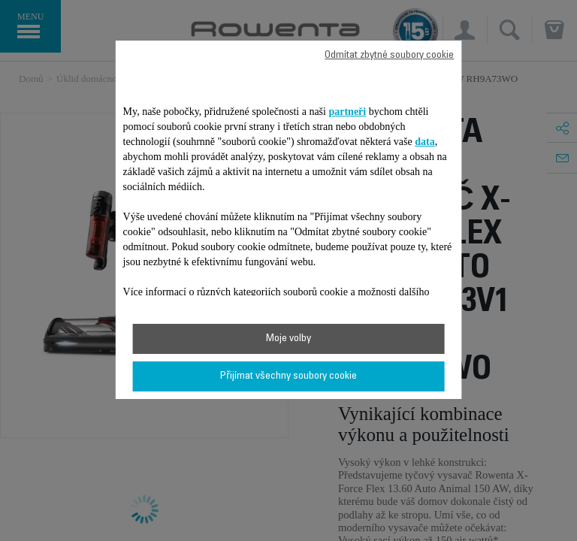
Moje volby (288, 339)
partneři (347, 111)
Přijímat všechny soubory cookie (288, 376)
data (424, 141)
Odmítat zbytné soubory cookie (389, 55)
